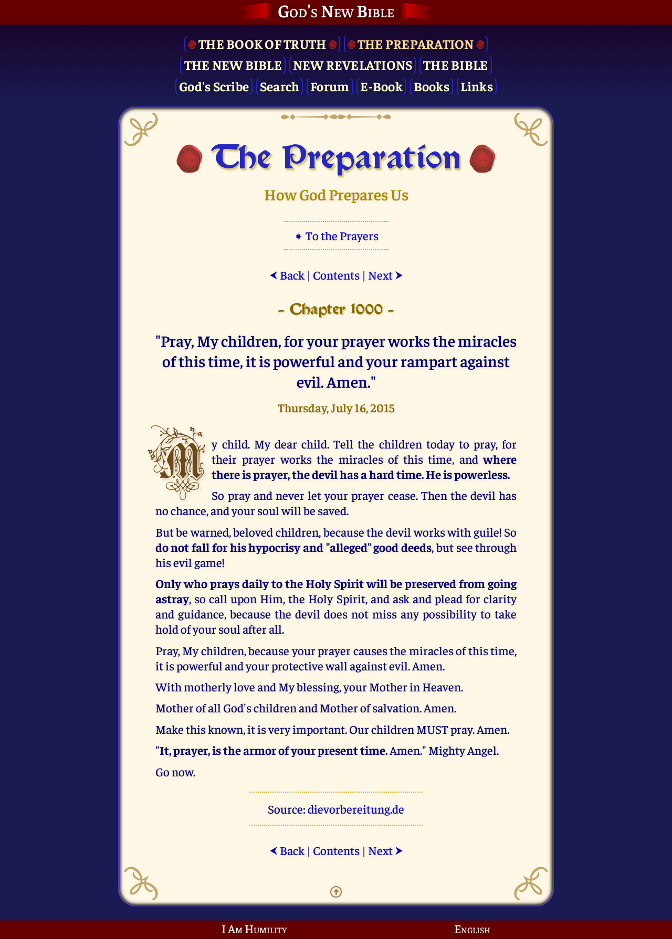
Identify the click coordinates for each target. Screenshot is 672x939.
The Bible (455, 64)
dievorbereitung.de (356, 808)
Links (476, 86)
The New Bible (233, 64)
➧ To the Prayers (336, 235)
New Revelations (353, 64)
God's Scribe (214, 86)
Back (286, 274)
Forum (329, 86)
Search (280, 86)
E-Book (381, 86)
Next (385, 274)
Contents (336, 274)
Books (431, 86)
